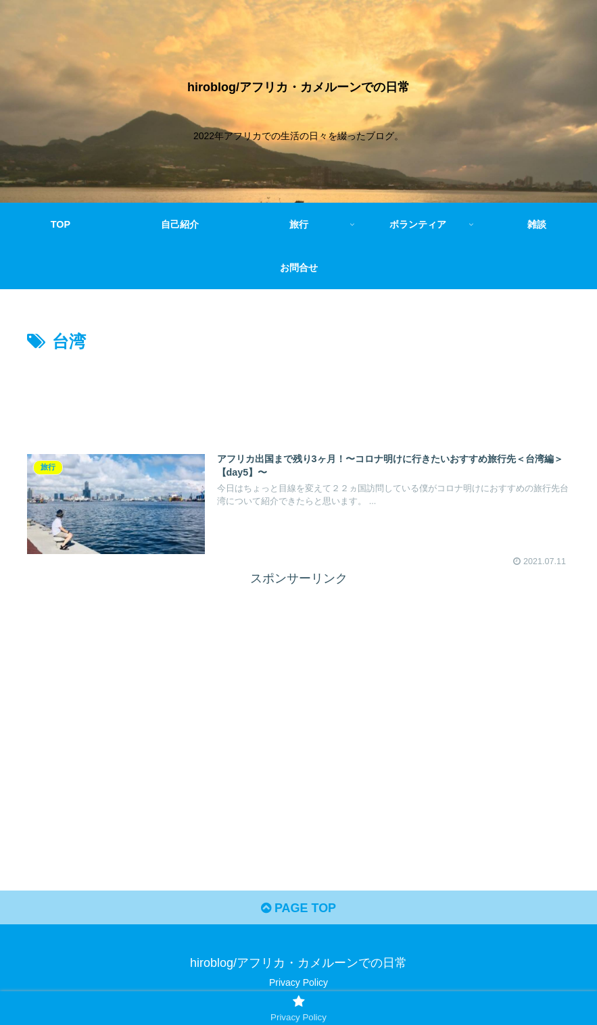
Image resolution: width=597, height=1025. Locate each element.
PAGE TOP (298, 908)
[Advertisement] (298, 394)
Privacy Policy (298, 982)
